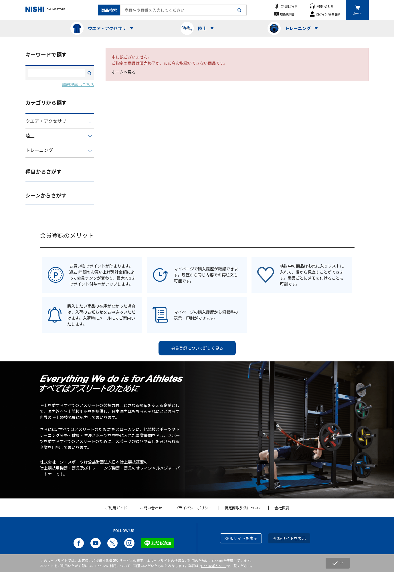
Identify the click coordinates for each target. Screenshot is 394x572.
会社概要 (281, 508)
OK (338, 563)
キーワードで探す (46, 55)
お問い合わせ (324, 6)
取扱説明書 (287, 14)
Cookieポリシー (213, 566)
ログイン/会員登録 (328, 14)
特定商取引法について (243, 508)
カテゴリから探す (46, 103)
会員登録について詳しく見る (197, 348)
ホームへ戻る (124, 72)
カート (357, 13)
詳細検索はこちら (78, 84)
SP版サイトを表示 (241, 538)
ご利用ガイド (289, 6)
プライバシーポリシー (193, 508)
